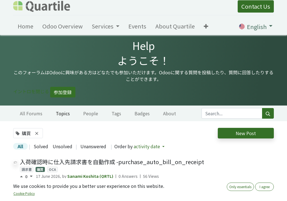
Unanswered (93, 146)
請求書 (27, 169)
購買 (40, 169)
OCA (52, 169)
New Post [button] (246, 133)
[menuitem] (25, 26)
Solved (41, 146)
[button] (206, 26)
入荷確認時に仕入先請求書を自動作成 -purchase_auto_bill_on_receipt (112, 162)
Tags (116, 113)
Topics (63, 113)
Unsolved (62, 146)
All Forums (31, 113)
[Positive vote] (22, 176)
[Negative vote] (31, 176)
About (169, 113)
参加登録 (63, 92)
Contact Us (255, 6)
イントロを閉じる (31, 91)
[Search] (268, 113)
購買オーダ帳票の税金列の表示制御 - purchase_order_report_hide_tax (112, 189)
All (20, 146)
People (90, 113)
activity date (147, 146)
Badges (142, 113)
